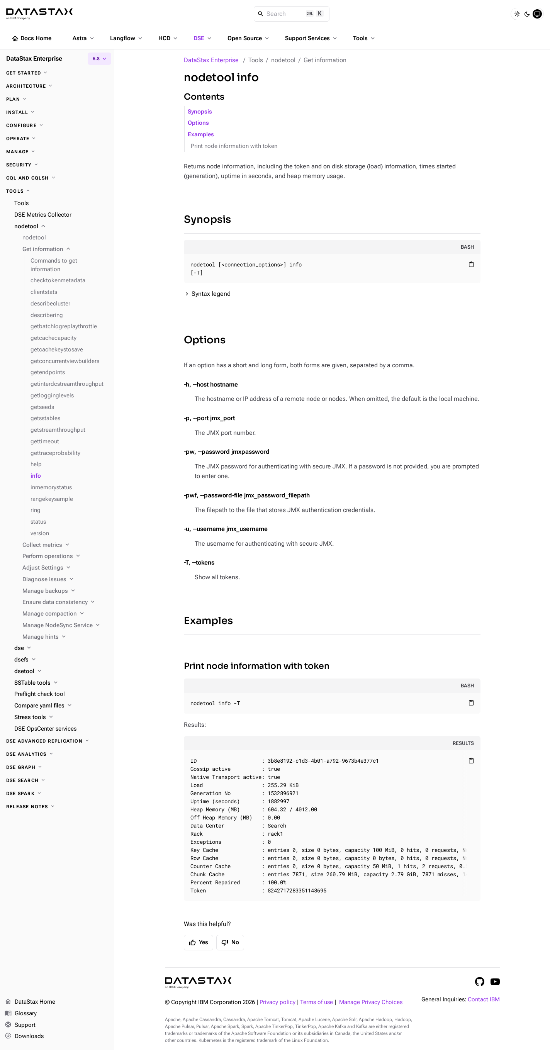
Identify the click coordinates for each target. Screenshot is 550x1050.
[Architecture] (57, 86)
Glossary (21, 1013)
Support (20, 1025)
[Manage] (57, 151)
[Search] (292, 14)
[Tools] (57, 191)
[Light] (517, 14)
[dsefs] (61, 660)
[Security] (57, 164)
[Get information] (65, 249)
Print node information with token (234, 146)
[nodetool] (61, 226)
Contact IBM (484, 999)
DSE (203, 38)
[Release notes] (57, 806)
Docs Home (31, 38)
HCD (168, 38)
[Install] (57, 112)
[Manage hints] (65, 637)
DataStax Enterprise (211, 60)
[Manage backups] (65, 591)
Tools (364, 38)
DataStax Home (30, 1002)
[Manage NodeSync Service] (65, 625)
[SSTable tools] (61, 683)
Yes (198, 942)
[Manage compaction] (65, 614)
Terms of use (316, 1002)
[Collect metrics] (65, 545)
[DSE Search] (57, 780)
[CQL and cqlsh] (57, 178)
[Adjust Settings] (65, 568)
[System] (537, 14)
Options (198, 123)
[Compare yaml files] (61, 706)
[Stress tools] (61, 717)
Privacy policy (277, 1002)
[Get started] (57, 73)
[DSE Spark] (57, 793)
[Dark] (527, 14)
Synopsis (200, 112)
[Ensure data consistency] (65, 602)
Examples (201, 134)
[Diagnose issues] (65, 579)
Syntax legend (211, 293)
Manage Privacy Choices (370, 1002)
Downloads (24, 1036)
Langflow (127, 38)
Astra (84, 38)
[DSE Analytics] (57, 754)
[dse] (61, 648)
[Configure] (57, 125)
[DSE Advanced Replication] (57, 741)
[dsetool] (61, 671)
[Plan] (57, 99)
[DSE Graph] (57, 767)
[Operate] (57, 138)
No (230, 942)
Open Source (248, 38)
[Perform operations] (65, 556)
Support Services (311, 38)
